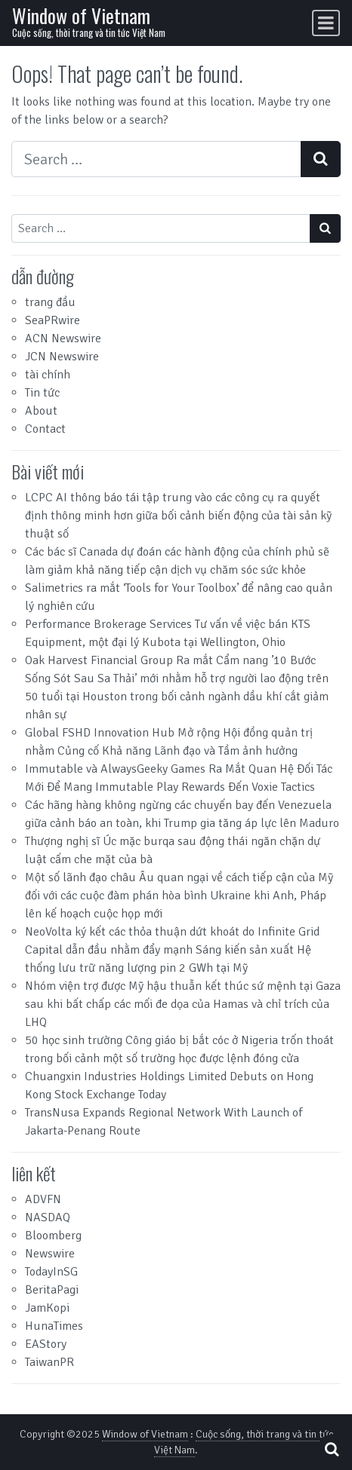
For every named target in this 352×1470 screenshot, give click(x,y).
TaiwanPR (49, 1362)
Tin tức (42, 392)
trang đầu (50, 302)
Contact (45, 428)
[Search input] (156, 159)
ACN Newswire (63, 338)
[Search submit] (321, 159)
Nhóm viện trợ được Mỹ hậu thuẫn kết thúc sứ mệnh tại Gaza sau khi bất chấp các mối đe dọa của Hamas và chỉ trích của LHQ (183, 1004)
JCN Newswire (62, 356)
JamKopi (47, 1307)
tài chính (47, 374)
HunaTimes (54, 1326)
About (41, 410)
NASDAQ (47, 1217)
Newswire (50, 1253)
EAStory (45, 1344)
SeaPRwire (52, 320)
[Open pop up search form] (331, 1449)
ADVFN (43, 1199)
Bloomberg (53, 1235)
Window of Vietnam (81, 15)
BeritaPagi (52, 1289)
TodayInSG (51, 1271)
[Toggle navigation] (326, 23)
